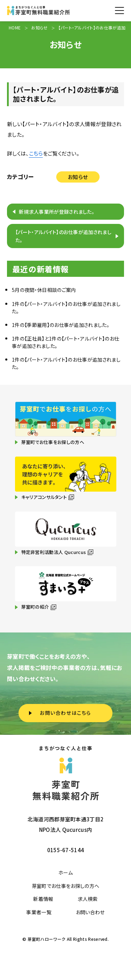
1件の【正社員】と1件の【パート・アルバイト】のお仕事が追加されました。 (65, 342)
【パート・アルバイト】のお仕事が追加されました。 (63, 235)
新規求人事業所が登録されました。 (56, 211)
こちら (36, 153)
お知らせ (78, 176)
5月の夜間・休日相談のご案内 (44, 289)
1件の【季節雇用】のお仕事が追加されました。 (60, 324)
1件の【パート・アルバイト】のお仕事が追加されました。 (66, 307)
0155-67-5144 (65, 850)
